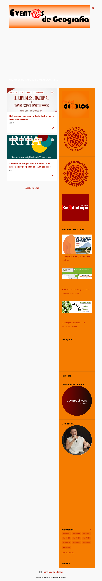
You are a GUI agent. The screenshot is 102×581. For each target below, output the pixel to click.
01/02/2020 (86, 538)
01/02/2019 (76, 538)
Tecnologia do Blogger (51, 572)
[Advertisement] (32, 209)
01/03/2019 (66, 547)
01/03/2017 (76, 542)
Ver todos (13, 83)
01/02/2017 (86, 533)
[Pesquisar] (93, 8)
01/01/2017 (66, 533)
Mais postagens (32, 188)
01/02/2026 (66, 542)
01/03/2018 (86, 542)
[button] (53, 128)
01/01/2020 (76, 533)
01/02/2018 (66, 538)
